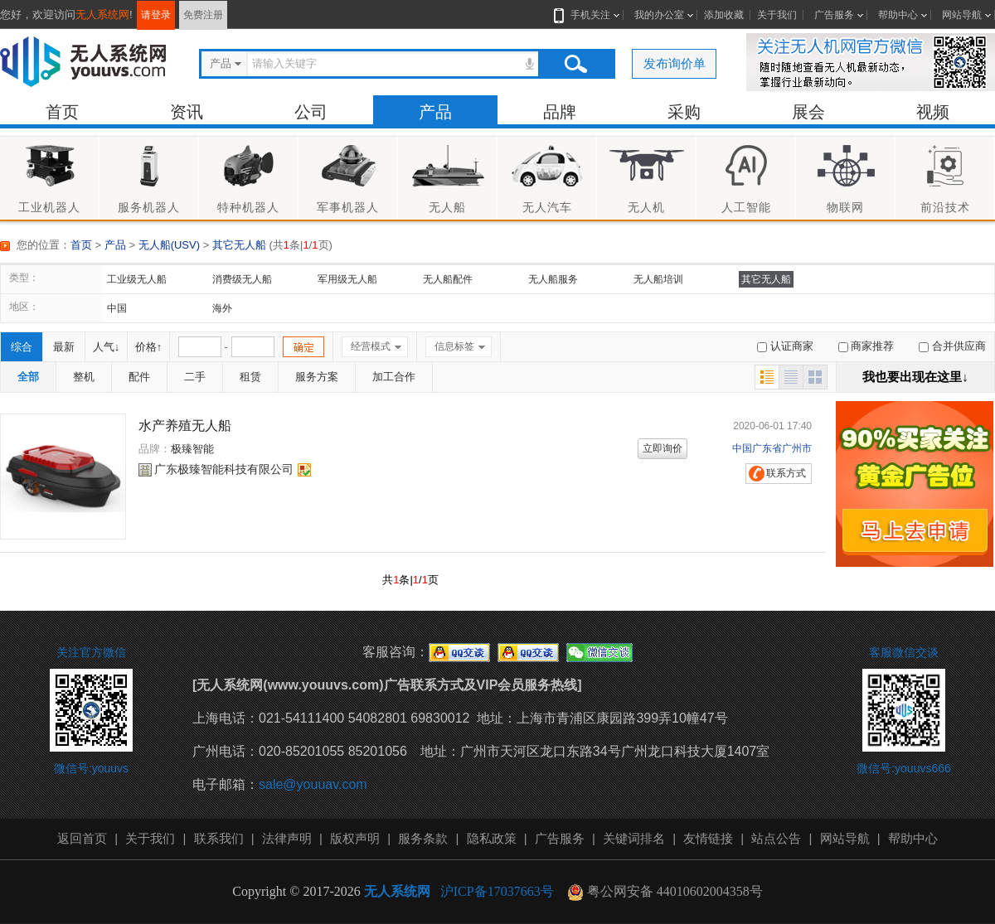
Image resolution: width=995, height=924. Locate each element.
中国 (117, 308)
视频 (932, 112)
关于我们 (777, 15)
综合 (21, 347)
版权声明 (355, 838)
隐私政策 (492, 838)
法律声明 (287, 838)
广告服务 (834, 15)
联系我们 (219, 838)
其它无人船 (239, 245)
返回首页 (82, 838)
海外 (222, 308)
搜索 (575, 63)
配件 (139, 376)
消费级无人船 (242, 279)
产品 (435, 112)
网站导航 (962, 15)
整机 (84, 376)
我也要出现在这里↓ (915, 377)
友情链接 (708, 838)
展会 (808, 112)
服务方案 (316, 376)
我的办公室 (659, 15)
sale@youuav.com (313, 784)
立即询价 (662, 448)
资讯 (186, 112)
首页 (62, 112)
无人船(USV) (169, 245)
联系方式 (786, 473)
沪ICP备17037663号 (497, 891)
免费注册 (203, 15)
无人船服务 (553, 279)
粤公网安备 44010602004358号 (665, 892)
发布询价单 (674, 63)
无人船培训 (658, 279)
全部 (28, 376)
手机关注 (587, 15)
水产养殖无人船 (184, 425)
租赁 (250, 376)
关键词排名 (634, 838)
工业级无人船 (137, 279)
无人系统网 (102, 14)
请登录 (156, 15)
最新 (64, 347)
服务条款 (423, 838)
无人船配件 (448, 279)
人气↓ (106, 347)
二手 (195, 376)
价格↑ (149, 347)
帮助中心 (898, 15)
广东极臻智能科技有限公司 (224, 469)
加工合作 (393, 376)
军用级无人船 (347, 279)
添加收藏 (724, 15)
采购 (684, 112)
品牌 (559, 112)
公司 (311, 112)
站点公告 (776, 838)
